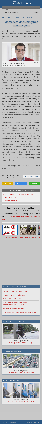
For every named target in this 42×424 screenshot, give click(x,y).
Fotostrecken (17, 8)
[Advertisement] (21, 260)
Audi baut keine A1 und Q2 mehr (14, 299)
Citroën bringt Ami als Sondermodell (15, 291)
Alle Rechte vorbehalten (31, 422)
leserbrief (7, 183)
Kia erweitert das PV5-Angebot (13, 308)
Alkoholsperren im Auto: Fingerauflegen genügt (19, 312)
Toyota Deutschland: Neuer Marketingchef (18, 194)
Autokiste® (16, 422)
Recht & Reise (35, 8)
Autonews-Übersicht (32, 176)
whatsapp (35, 183)
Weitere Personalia (10, 200)
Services (26, 8)
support (21, 183)
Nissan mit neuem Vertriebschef (14, 295)
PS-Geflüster (6, 8)
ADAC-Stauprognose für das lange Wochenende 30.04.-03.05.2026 (15, 304)
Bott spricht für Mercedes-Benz (14, 197)
